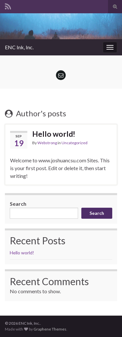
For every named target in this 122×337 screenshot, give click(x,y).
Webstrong (47, 142)
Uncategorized (74, 142)
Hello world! (53, 133)
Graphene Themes (50, 329)
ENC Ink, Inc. (19, 47)
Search (18, 204)
